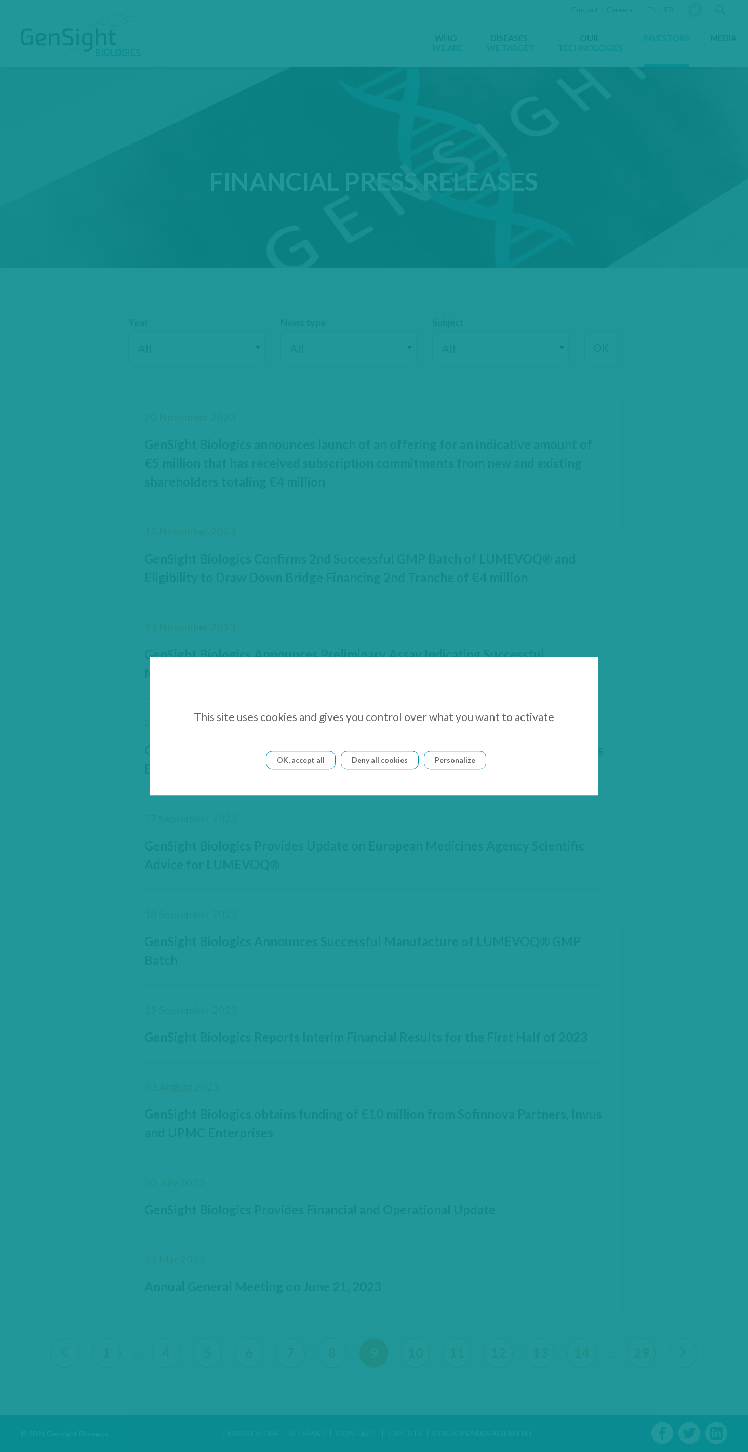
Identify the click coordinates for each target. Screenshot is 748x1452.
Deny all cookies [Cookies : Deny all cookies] (380, 759)
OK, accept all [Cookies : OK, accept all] (301, 759)
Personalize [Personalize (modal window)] (455, 759)
